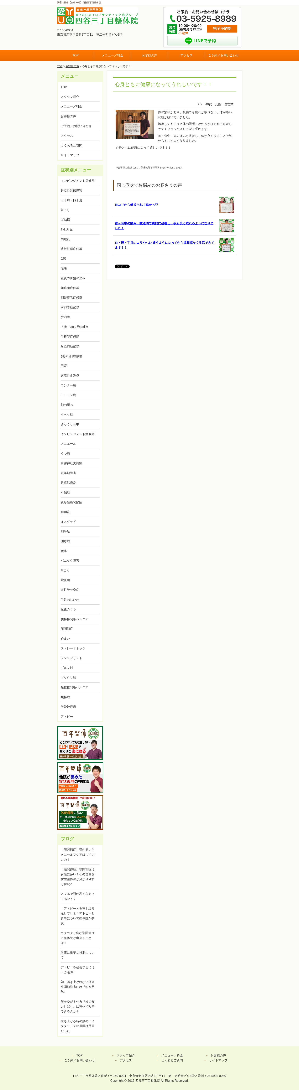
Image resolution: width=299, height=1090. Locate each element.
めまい (65, 638)
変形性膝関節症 (71, 502)
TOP (75, 55)
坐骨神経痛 (68, 706)
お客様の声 (149, 55)
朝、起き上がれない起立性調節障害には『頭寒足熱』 (78, 986)
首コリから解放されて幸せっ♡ (136, 204)
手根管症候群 (70, 336)
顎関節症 (67, 628)
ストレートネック (73, 648)
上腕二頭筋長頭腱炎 (74, 326)
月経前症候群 (70, 346)
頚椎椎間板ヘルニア (74, 687)
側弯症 (65, 541)
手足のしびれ (70, 599)
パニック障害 (70, 560)
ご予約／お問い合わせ (223, 55)
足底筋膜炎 (68, 482)
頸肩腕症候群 (70, 288)
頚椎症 (65, 697)
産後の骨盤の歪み (73, 278)
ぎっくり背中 (70, 424)
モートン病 (68, 395)
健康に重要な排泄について (78, 955)
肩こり (65, 570)
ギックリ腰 (68, 677)
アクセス (186, 55)
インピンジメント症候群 (78, 180)
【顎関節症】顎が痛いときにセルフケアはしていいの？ (78, 854)
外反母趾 (67, 229)
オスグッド (68, 521)
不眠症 (65, 492)
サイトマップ (70, 155)
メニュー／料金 (112, 55)
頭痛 (64, 268)
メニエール (68, 443)
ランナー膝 (68, 385)
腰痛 (64, 551)
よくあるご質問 (71, 145)
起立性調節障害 (71, 190)
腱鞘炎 (65, 512)
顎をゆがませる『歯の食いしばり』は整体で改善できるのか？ (78, 1006)
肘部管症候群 (70, 307)
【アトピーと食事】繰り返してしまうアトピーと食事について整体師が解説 (78, 916)
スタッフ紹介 (70, 96)
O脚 (63, 258)
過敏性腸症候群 (71, 249)
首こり (65, 210)
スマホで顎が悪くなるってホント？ (78, 896)
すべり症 (67, 414)
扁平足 (65, 531)
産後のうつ (68, 609)
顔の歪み (67, 404)
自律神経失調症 (71, 463)
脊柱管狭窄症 (70, 589)
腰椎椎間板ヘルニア (74, 619)
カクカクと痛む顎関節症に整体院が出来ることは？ (78, 937)
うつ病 (65, 453)
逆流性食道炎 (70, 375)
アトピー (67, 716)
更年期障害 (68, 473)
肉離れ (65, 239)
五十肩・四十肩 (71, 200)
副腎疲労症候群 (71, 297)
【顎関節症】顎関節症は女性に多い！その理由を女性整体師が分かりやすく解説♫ (78, 877)
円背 (64, 365)
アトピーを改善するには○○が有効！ (78, 970)
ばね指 (65, 219)
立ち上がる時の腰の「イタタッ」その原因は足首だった (78, 1026)
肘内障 (65, 317)
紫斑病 (65, 580)
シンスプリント (71, 658)
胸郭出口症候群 (71, 356)
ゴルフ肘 (67, 667)
